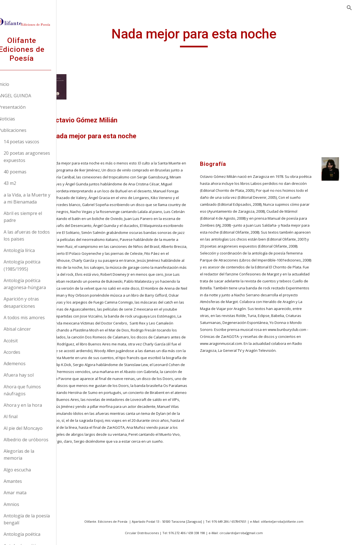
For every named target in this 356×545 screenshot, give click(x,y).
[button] (349, 7)
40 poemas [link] (28, 172)
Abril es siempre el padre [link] (36, 216)
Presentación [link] (25, 107)
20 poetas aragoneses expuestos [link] (40, 156)
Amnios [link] (24, 504)
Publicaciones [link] (25, 130)
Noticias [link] (19, 119)
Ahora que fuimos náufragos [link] (35, 390)
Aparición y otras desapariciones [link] (34, 302)
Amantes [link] (26, 481)
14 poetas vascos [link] (34, 142)
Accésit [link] (24, 341)
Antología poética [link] (35, 534)
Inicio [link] (16, 84)
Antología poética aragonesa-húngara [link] (38, 283)
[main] (212, 45)
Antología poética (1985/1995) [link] (35, 265)
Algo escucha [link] (30, 470)
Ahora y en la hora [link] (36, 405)
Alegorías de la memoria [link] (32, 454)
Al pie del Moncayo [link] (36, 428)
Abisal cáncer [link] (30, 329)
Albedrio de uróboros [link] (39, 440)
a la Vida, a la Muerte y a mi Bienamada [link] (40, 198)
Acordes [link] (25, 352)
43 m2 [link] (23, 183)
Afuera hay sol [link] (32, 375)
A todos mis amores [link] (37, 317)
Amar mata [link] (28, 493)
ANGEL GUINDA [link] (27, 96)
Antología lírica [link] (32, 250)
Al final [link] (24, 416)
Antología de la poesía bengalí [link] (40, 519)
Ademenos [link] (28, 363)
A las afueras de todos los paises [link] (40, 235)
